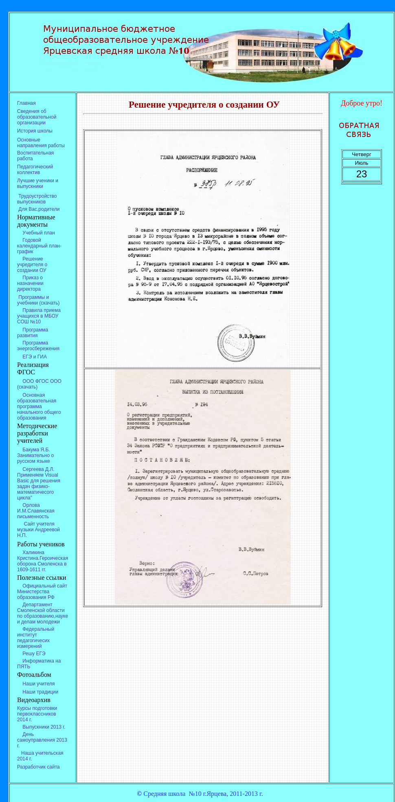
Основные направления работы (41, 142)
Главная (26, 103)
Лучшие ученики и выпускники (37, 183)
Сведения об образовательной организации (36, 117)
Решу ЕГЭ (31, 653)
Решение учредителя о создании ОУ (32, 264)
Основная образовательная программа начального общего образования (39, 406)
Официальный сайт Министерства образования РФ (42, 591)
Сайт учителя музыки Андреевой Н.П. (38, 529)
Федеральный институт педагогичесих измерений (35, 637)
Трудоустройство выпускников (37, 199)
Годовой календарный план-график (39, 245)
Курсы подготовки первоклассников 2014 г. (37, 713)
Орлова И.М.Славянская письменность (36, 510)
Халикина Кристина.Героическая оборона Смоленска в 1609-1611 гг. (42, 561)
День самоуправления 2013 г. (42, 740)
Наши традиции (37, 692)
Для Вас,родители (38, 209)
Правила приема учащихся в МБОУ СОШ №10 (39, 316)
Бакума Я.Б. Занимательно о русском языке (35, 455)
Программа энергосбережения (38, 345)
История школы (35, 131)
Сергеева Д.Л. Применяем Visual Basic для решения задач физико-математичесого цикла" (38, 483)
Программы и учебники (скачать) (38, 300)
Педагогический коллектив (35, 169)
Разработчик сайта (38, 767)
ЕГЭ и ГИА (32, 357)
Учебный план (36, 233)
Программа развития (32, 332)
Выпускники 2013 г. (41, 727)
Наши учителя (36, 684)
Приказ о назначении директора (30, 283)
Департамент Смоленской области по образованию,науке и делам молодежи (42, 613)
